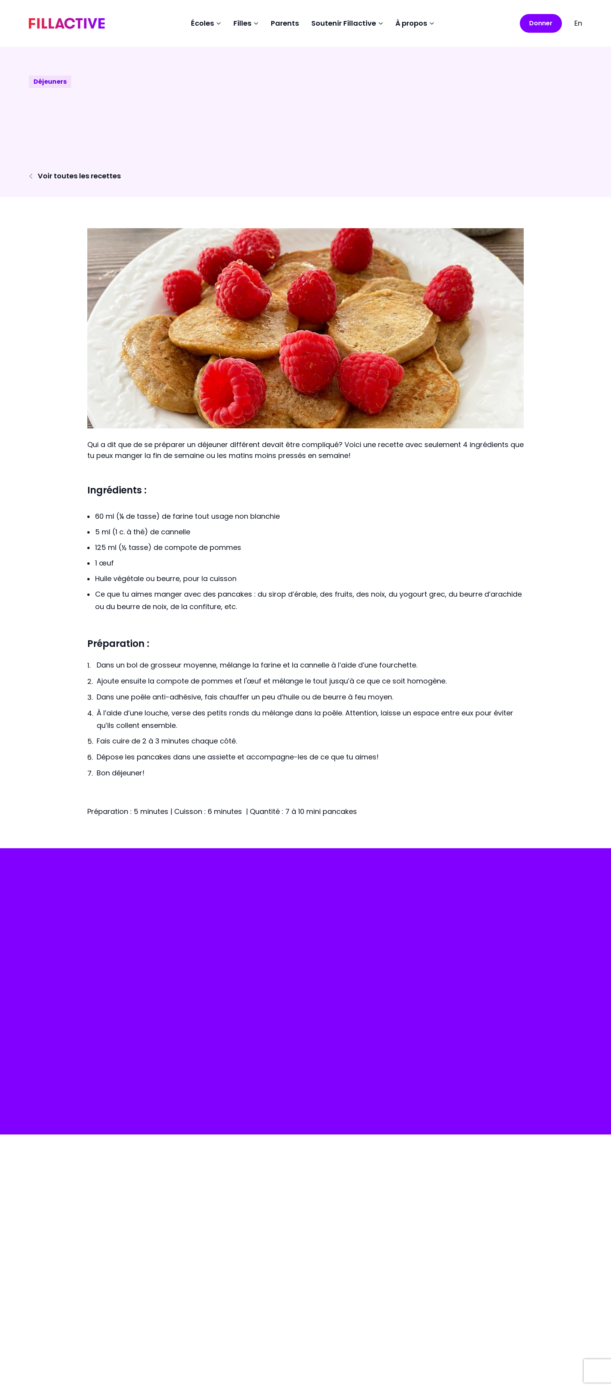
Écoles (195, 1018)
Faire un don (65, 1021)
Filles (193, 1038)
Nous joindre (341, 1059)
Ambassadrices (213, 1079)
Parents (285, 23)
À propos (334, 1038)
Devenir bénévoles (351, 1079)
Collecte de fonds (350, 1018)
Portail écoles (68, 1076)
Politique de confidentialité (78, 1357)
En (578, 23)
